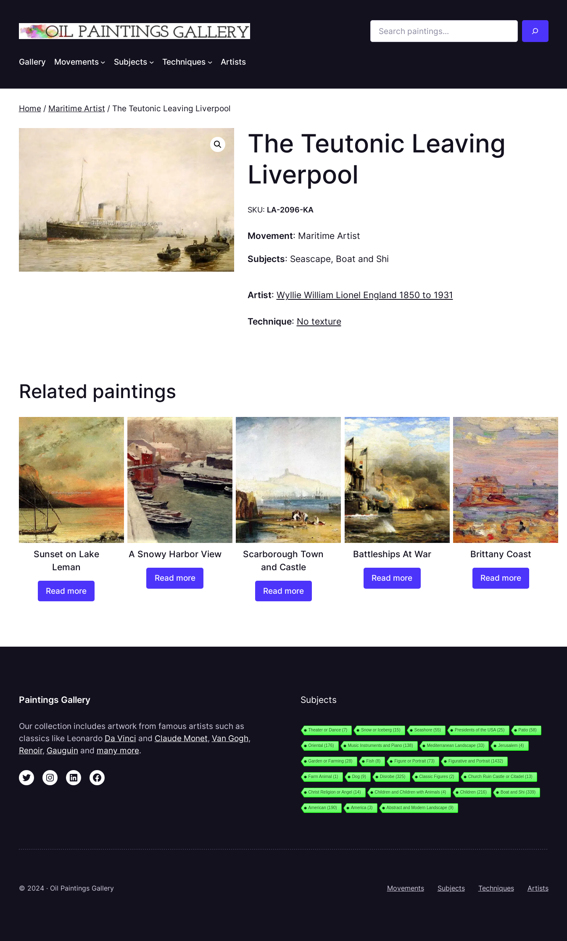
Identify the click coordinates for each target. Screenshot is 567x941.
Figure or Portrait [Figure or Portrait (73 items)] (414, 761)
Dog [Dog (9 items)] (359, 776)
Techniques (496, 888)
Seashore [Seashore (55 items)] (427, 730)
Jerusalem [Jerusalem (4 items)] (511, 745)
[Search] (535, 31)
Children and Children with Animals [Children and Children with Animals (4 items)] (410, 792)
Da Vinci (120, 738)
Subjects (451, 888)
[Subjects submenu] (151, 61)
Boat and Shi (362, 259)
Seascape (310, 259)
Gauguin (62, 750)
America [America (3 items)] (362, 807)
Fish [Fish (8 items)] (374, 761)
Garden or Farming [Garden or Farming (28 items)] (331, 761)
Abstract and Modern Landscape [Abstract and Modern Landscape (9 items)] (420, 807)
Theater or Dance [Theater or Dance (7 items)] (328, 730)
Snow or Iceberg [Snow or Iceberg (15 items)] (380, 730)
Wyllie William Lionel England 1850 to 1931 (365, 295)
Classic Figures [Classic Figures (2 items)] (436, 776)
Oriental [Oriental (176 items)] (321, 745)
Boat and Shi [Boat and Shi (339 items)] (518, 792)
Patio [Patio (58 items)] (528, 730)
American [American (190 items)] (323, 807)
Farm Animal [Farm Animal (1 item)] (323, 776)
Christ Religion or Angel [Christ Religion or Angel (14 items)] (335, 792)
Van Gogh (230, 738)
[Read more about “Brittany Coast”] (500, 578)
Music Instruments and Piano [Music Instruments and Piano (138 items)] (380, 745)
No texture (319, 321)
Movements (405, 888)
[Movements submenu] (102, 61)
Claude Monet (181, 738)
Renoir (30, 750)
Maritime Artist (76, 108)
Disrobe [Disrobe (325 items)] (393, 776)
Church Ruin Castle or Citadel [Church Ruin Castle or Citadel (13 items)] (500, 776)
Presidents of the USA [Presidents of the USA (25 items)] (479, 730)
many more (118, 750)
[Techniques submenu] (210, 61)
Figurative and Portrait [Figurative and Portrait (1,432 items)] (475, 761)
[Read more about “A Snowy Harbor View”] (174, 578)
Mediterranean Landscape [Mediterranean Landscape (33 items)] (456, 745)
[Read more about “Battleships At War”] (392, 578)
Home (30, 108)
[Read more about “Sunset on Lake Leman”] (66, 591)
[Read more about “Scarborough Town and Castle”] (283, 591)
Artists (538, 888)
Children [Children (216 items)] (473, 792)
